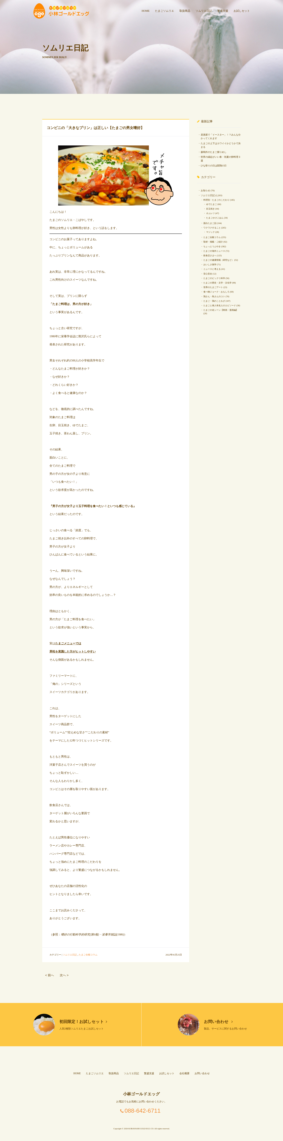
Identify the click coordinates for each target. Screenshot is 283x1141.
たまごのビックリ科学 (214, 278)
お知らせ (205, 190)
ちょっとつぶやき (212, 246)
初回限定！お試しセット (83, 1021)
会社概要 (184, 1073)
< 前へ (49, 975)
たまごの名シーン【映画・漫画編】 (220, 310)
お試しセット (242, 10)
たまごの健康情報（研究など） (218, 260)
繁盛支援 (222, 10)
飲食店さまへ (209, 255)
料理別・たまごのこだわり (216, 200)
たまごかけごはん (214, 218)
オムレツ (210, 213)
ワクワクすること (212, 227)
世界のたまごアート (213, 287)
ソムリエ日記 (204, 10)
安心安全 (207, 273)
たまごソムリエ (164, 10)
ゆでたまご (211, 204)
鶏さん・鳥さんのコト (214, 296)
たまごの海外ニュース (214, 251)
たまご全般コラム (88, 954)
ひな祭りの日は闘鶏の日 (214, 165)
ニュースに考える (212, 269)
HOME (146, 10)
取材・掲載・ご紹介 (213, 242)
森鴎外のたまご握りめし (214, 152)
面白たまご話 (209, 223)
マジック (210, 232)
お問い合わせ (218, 1021)
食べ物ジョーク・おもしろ (216, 292)
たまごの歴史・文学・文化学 (217, 283)
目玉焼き (210, 209)
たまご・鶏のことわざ (214, 301)
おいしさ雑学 (209, 264)
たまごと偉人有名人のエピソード (219, 305)
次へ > (64, 975)
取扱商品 (184, 10)
